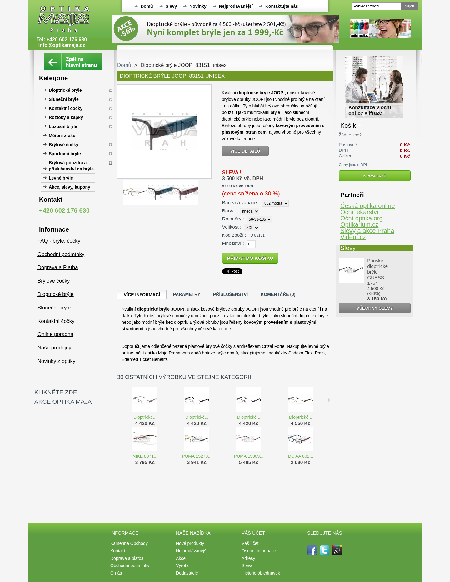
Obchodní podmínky (61, 254)
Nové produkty (190, 543)
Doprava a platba (127, 558)
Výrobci (183, 565)
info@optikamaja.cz (61, 45)
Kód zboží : (234, 235)
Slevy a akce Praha (367, 230)
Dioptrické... (145, 417)
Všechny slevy (374, 308)
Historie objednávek (261, 572)
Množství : (233, 243)
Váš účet (250, 543)
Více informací (142, 294)
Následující (329, 399)
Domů (147, 6)
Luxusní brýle (63, 126)
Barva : (230, 210)
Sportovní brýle (65, 153)
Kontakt (117, 550)
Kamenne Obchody (129, 543)
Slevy (171, 6)
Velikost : (232, 226)
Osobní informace (259, 550)
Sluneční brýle (64, 99)
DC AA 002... (300, 456)
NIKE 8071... (144, 456)
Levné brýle (61, 177)
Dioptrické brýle (65, 90)
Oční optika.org (361, 218)
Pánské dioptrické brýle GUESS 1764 (377, 272)
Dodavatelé (187, 572)
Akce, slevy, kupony (69, 187)
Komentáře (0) (278, 294)
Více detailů (245, 151)
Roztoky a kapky (66, 117)
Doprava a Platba (58, 267)
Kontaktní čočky (65, 108)
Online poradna (55, 334)
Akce (181, 558)
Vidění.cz (353, 237)
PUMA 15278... (197, 456)
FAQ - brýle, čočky (59, 241)
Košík (348, 125)
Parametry (186, 294)
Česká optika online (367, 205)
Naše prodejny (54, 348)
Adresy (248, 558)
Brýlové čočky (63, 144)
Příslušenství (230, 294)
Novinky (197, 6)
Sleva (247, 565)
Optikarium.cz (359, 224)
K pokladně (374, 176)
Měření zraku (62, 135)
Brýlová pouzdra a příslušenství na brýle (71, 165)
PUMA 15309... (248, 456)
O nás (116, 572)
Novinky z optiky (56, 361)
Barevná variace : (241, 202)
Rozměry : (233, 218)
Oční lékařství (359, 212)
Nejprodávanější (236, 6)
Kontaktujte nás (281, 6)
